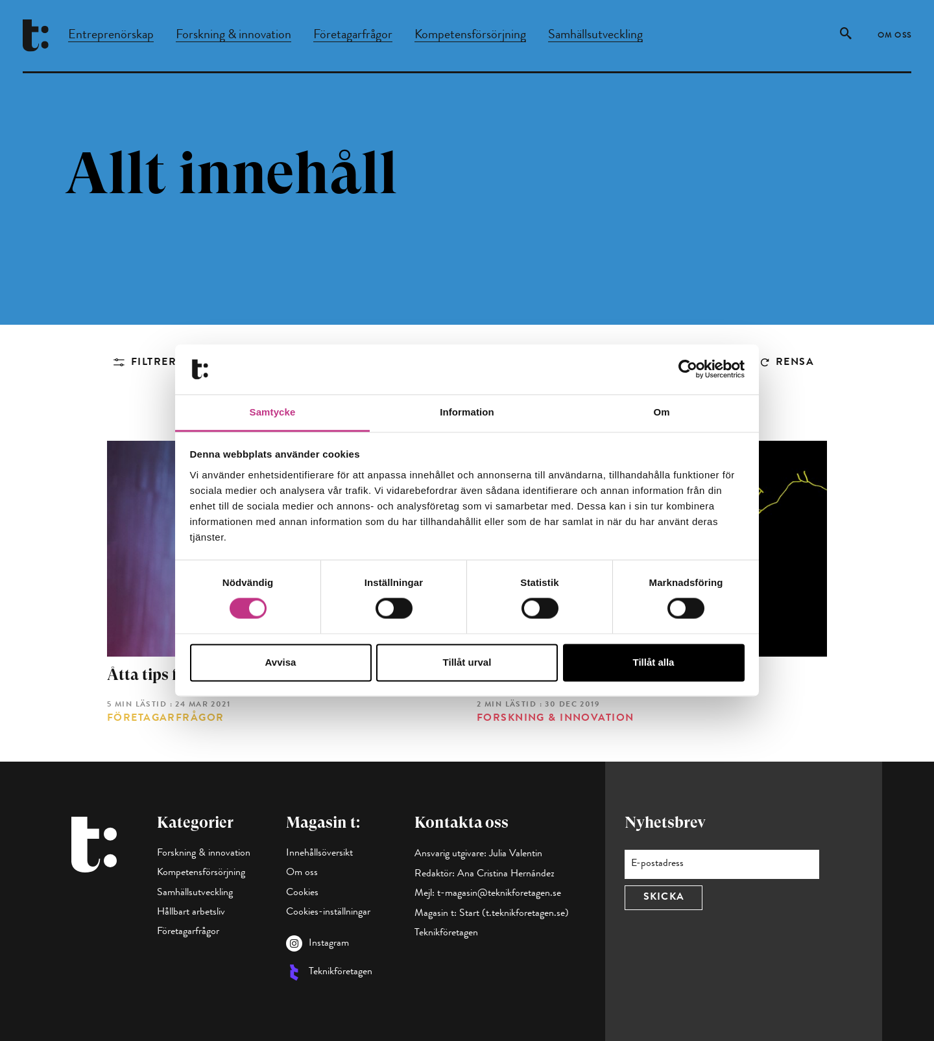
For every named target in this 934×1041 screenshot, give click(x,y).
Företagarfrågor (352, 35)
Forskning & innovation (233, 35)
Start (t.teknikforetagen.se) (514, 914)
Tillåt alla (654, 662)
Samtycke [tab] (273, 411)
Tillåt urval (467, 662)
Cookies (302, 893)
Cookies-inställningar (328, 912)
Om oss (895, 36)
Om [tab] (661, 411)
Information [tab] (467, 411)
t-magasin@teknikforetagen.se (499, 894)
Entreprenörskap (111, 35)
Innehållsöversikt (319, 853)
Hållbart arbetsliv (191, 912)
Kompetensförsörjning (470, 35)
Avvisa (280, 662)
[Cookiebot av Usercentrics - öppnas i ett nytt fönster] (688, 369)
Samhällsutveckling (595, 35)
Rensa (795, 363)
